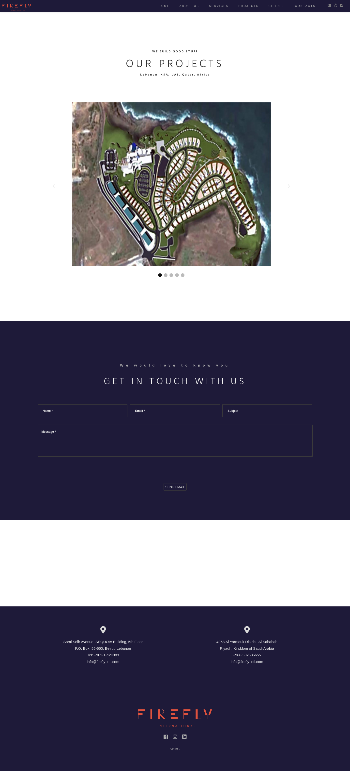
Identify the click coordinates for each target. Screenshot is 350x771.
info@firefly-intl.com (103, 662)
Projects (243, 5)
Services (214, 5)
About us (184, 5)
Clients (272, 5)
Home (159, 5)
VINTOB (175, 749)
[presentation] (75, 468)
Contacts (300, 5)
